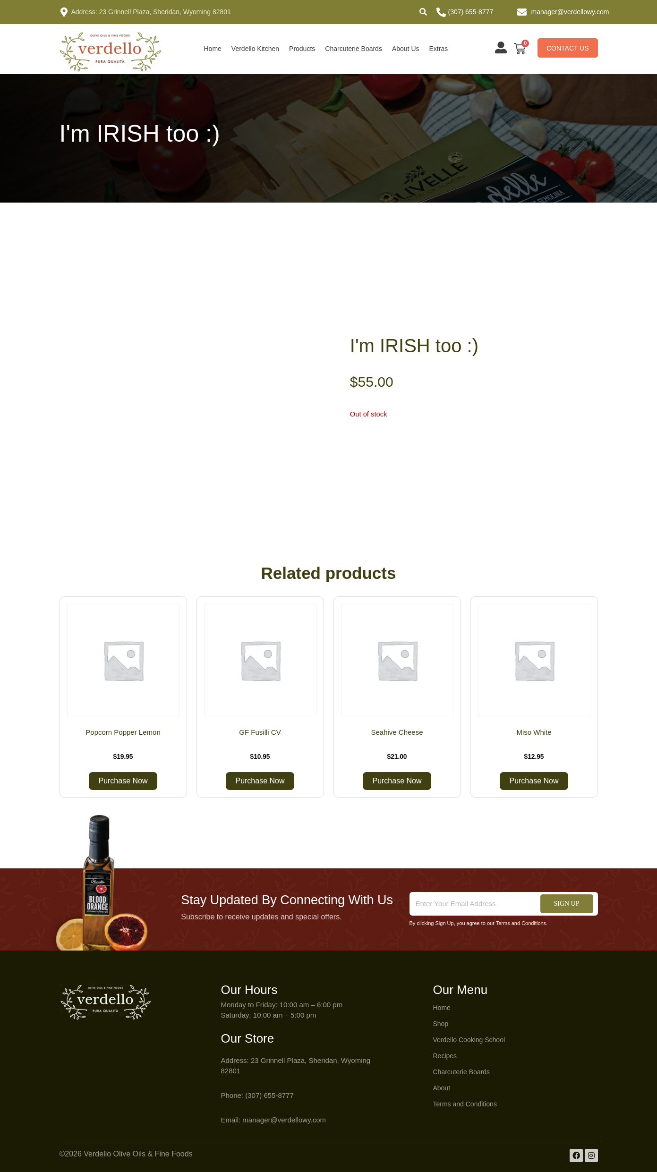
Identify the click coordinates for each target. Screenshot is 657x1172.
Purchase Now (122, 781)
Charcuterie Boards (353, 48)
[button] (423, 12)
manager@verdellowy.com (570, 12)
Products (302, 48)
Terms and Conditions (465, 1104)
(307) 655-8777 (471, 12)
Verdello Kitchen (255, 48)
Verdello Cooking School (469, 1040)
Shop (441, 1024)
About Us (405, 48)
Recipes (445, 1056)
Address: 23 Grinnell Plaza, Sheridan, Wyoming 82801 (151, 12)
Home (213, 48)
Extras (438, 48)
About (442, 1088)
